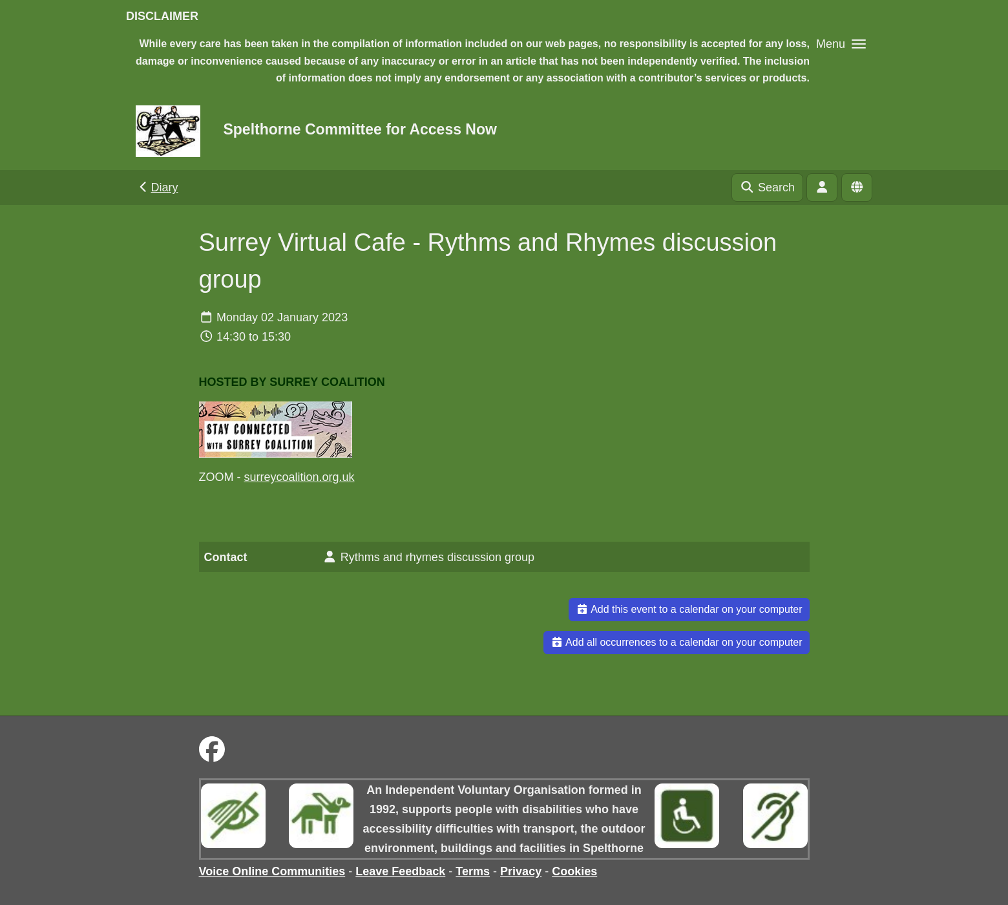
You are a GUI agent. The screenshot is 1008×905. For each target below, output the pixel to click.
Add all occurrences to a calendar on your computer (677, 642)
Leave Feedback (400, 871)
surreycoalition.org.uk (299, 477)
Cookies (574, 871)
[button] (841, 43)
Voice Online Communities (272, 871)
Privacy (520, 871)
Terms (473, 871)
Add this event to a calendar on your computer (689, 609)
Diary (157, 187)
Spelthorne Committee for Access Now (359, 129)
